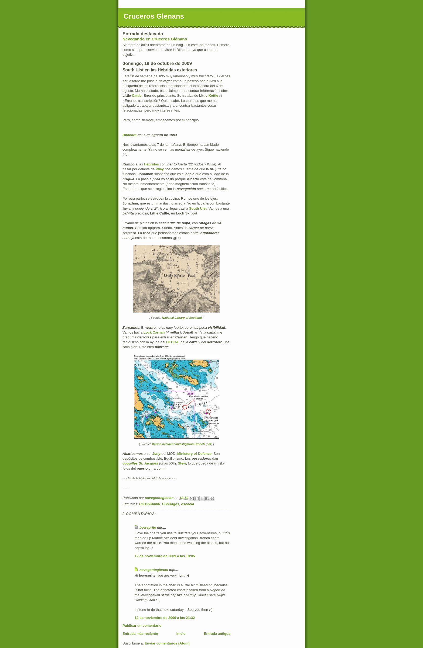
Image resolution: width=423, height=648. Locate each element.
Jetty (156, 454)
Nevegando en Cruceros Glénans (154, 39)
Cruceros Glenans (154, 16)
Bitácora (129, 135)
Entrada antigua (217, 634)
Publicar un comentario (141, 625)
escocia (187, 504)
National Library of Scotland (182, 317)
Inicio (181, 634)
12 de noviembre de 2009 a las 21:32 (165, 618)
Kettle (213, 95)
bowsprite (147, 527)
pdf (209, 444)
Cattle (137, 95)
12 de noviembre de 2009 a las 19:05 (165, 556)
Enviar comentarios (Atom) (167, 643)
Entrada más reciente (140, 634)
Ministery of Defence (194, 454)
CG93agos (170, 504)
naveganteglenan (153, 570)
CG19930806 (149, 504)
